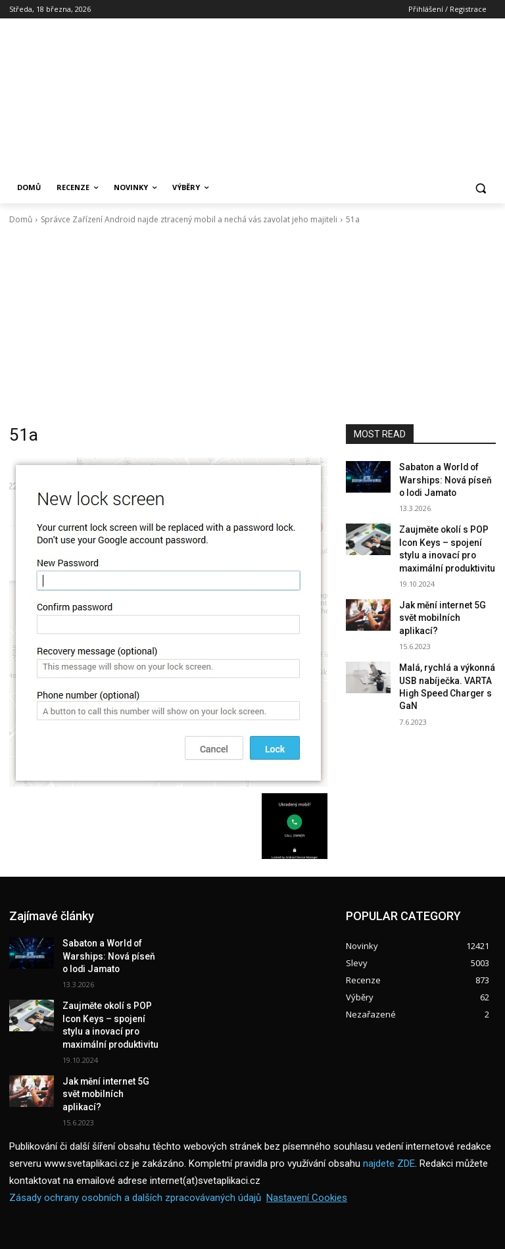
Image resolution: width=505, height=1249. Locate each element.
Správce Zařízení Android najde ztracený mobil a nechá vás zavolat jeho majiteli (189, 219)
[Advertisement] (252, 325)
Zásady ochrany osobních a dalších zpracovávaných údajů (135, 1170)
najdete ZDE (389, 1136)
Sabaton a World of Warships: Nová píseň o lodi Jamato (442, 477)
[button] (480, 187)
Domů (20, 219)
